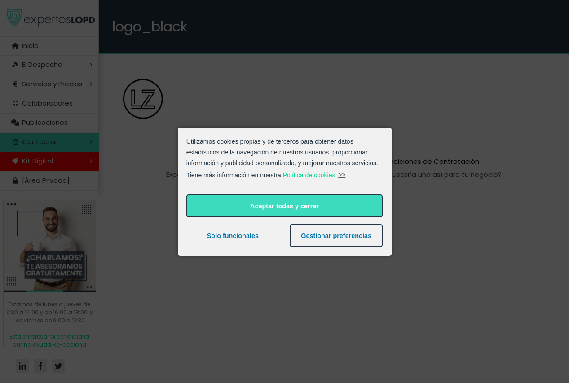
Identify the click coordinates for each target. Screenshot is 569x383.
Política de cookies (309, 174)
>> (341, 174)
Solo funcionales (233, 235)
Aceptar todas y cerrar (284, 206)
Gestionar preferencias (336, 235)
